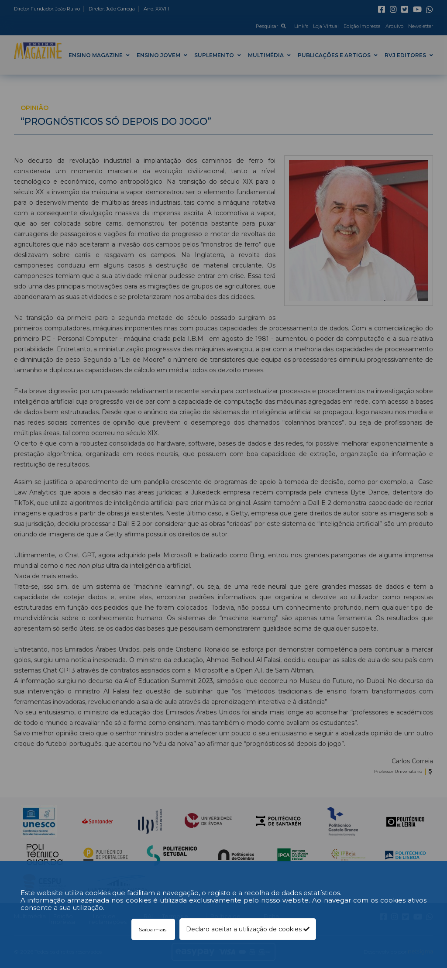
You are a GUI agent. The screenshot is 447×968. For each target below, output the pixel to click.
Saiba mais (153, 929)
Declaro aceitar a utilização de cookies (247, 929)
